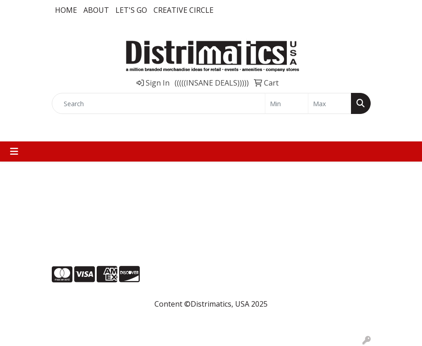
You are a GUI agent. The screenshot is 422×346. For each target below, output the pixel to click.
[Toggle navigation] (14, 151)
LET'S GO (131, 10)
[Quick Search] (158, 103)
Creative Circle (183, 10)
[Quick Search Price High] (329, 103)
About (96, 10)
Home (66, 10)
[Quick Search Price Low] (286, 103)
